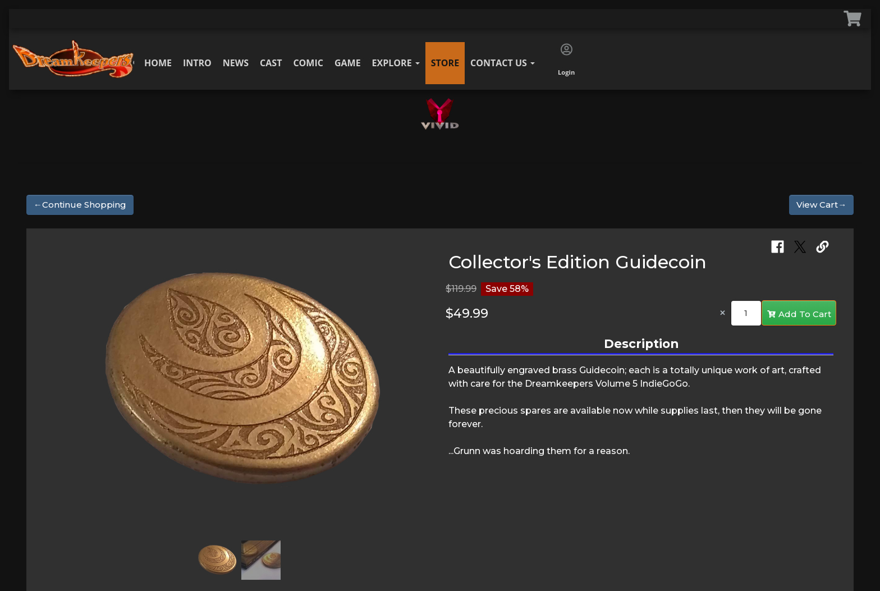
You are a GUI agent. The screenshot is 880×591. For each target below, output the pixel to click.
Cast (271, 63)
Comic (308, 63)
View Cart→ (821, 204)
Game (347, 63)
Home (158, 63)
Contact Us (502, 63)
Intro (197, 63)
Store (445, 63)
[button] (58, 385)
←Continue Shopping (80, 204)
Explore (396, 63)
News (236, 63)
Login (566, 60)
